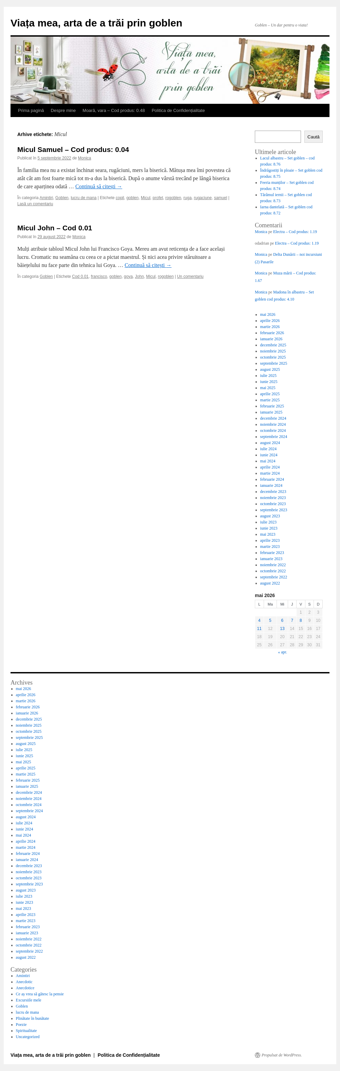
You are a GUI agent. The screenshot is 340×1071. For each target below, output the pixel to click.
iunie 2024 (269, 455)
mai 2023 (268, 534)
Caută (313, 136)
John (139, 276)
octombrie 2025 (273, 357)
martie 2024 (270, 473)
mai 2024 (268, 461)
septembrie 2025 (273, 363)
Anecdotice (25, 988)
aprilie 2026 (270, 320)
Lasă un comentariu (35, 204)
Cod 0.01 (80, 276)
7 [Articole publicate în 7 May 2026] (292, 620)
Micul (145, 197)
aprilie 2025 (270, 393)
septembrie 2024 (273, 436)
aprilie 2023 (270, 540)
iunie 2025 (269, 381)
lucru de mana (83, 197)
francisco (99, 276)
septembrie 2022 (273, 577)
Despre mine (63, 110)
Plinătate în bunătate (32, 1018)
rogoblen (173, 197)
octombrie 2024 (273, 430)
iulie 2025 (268, 375)
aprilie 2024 (270, 467)
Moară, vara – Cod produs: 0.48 (113, 110)
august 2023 (270, 516)
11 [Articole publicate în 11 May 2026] (259, 628)
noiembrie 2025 (273, 351)
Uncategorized (28, 1036)
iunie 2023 (269, 528)
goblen (132, 197)
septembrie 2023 (273, 510)
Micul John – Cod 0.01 (54, 228)
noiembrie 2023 (273, 497)
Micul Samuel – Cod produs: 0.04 (73, 149)
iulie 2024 (268, 448)
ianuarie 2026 (271, 339)
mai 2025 (268, 387)
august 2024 (270, 442)
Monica (84, 158)
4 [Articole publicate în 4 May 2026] (259, 620)
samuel (220, 197)
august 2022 (270, 583)
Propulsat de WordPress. (282, 1055)
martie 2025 (270, 400)
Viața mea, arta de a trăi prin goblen (96, 22)
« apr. (282, 652)
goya (128, 276)
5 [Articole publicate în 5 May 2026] (270, 620)
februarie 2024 (272, 479)
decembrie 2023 (273, 491)
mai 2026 (268, 314)
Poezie (21, 1024)
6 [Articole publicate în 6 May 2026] (282, 620)
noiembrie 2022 (273, 564)
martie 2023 (270, 546)
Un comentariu (190, 276)
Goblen (62, 197)
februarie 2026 (272, 332)
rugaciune (203, 197)
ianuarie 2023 (271, 558)
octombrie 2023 (273, 503)
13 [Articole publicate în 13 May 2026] (282, 628)
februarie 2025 (272, 406)
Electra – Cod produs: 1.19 (295, 231)
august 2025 (270, 369)
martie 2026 (270, 326)
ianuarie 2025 (271, 412)
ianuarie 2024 (271, 485)
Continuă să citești (98, 186)
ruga (188, 197)
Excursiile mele (28, 1000)
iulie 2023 (268, 522)
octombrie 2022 (273, 571)
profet (158, 197)
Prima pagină (31, 110)
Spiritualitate (26, 1030)
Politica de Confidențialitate (178, 110)
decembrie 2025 (273, 345)
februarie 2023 (272, 552)
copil (120, 197)
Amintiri (46, 197)
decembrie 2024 (273, 418)
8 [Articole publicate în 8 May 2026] (301, 620)
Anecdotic (24, 981)
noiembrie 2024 (273, 424)
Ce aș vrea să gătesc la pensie (40, 994)
